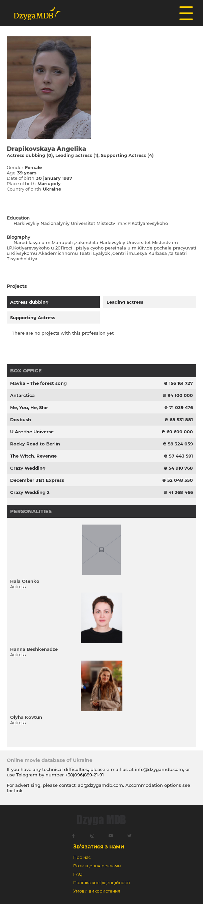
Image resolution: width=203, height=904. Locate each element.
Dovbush (20, 419)
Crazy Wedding (28, 468)
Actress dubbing (29, 302)
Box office (26, 371)
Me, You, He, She (29, 407)
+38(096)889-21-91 (84, 774)
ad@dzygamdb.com (100, 785)
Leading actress (125, 302)
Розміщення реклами (97, 865)
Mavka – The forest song (38, 383)
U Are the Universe (32, 431)
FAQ (77, 874)
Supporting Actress (32, 317)
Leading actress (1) (76, 155)
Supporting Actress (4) (127, 155)
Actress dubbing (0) (30, 155)
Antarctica (22, 395)
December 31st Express (37, 480)
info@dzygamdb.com (158, 769)
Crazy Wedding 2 (30, 492)
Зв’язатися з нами (98, 846)
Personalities (31, 511)
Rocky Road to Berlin (35, 443)
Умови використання (96, 891)
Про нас (82, 857)
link (18, 790)
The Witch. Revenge (33, 456)
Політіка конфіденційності (101, 882)
